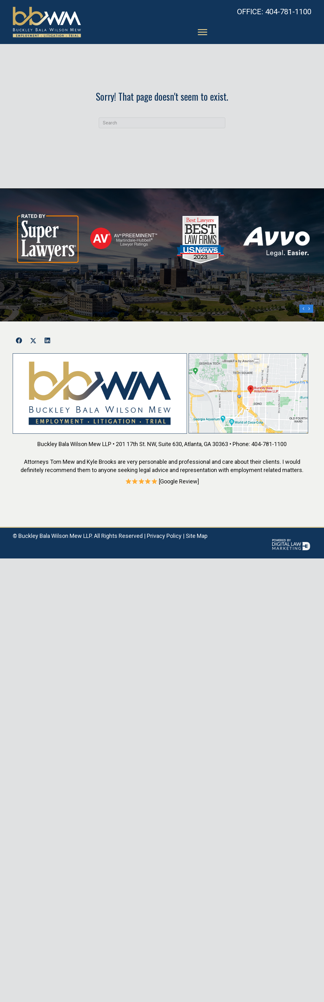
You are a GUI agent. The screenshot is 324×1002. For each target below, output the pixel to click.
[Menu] (202, 32)
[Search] (162, 122)
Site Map (197, 536)
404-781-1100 (274, 11)
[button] (19, 340)
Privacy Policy (164, 536)
